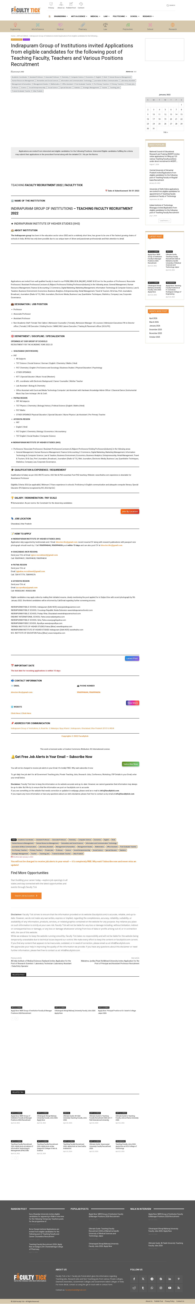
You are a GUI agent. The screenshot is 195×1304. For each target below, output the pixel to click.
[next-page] (16, 1018)
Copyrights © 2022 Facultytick (75, 736)
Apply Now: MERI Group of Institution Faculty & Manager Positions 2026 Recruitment (21, 1118)
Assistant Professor (36, 77)
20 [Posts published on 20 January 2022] (171, 119)
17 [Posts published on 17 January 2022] (154, 119)
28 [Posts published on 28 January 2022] (176, 124)
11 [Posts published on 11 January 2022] (159, 114)
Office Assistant (67, 84)
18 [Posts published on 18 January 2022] (159, 119)
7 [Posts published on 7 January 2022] (176, 109)
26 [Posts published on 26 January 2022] (165, 124)
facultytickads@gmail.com (75, 1290)
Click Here (15, 713)
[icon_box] (51, 6)
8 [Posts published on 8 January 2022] (181, 109)
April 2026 (153, 318)
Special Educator (66, 87)
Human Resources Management (23, 80)
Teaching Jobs (115, 87)
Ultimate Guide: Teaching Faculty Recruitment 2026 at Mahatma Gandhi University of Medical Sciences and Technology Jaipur (173, 261)
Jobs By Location (130, 511)
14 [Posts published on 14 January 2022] (176, 114)
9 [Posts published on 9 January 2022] (147, 114)
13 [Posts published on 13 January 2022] (171, 114)
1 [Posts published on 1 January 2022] (181, 105)
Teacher (104, 87)
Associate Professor (52, 77)
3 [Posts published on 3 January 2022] (153, 109)
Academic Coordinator (19, 77)
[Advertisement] (75, 127)
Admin (128, 71)
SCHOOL (26, 39)
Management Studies (40, 84)
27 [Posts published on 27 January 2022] (171, 124)
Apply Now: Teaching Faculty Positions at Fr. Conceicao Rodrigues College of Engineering (173, 290)
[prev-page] (12, 1018)
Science (23, 87)
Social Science (53, 87)
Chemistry (65, 77)
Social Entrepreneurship (37, 87)
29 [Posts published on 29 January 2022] (181, 124)
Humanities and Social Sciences (47, 80)
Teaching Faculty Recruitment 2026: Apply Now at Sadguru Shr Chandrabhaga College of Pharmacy (46, 1247)
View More (133, 703)
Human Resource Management (120, 77)
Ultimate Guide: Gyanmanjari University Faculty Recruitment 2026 (100, 1146)
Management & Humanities (21, 84)
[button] (170, 5)
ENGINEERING (120, 1141)
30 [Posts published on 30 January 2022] (148, 128)
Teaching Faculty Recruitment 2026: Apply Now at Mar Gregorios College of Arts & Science (47, 1147)
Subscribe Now (130, 764)
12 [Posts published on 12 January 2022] (165, 114)
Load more (165, 221)
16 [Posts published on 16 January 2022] (148, 119)
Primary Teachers (118, 84)
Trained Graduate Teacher (21, 91)
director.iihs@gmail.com (66, 542)
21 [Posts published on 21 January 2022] (176, 119)
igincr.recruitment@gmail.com (44, 555)
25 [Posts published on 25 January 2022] (159, 124)
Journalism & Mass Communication (106, 80)
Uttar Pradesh (38, 91)
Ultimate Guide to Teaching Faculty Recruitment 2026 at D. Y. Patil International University (100, 1118)
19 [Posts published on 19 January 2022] (165, 119)
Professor (15, 87)
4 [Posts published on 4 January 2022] (159, 109)
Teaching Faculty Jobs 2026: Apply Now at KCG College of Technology (126, 1146)
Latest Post (132, 658)
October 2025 (154, 337)
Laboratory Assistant (128, 80)
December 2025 (155, 330)
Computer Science (77, 77)
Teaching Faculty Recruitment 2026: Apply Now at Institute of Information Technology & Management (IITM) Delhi (22, 1147)
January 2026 (154, 326)
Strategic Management (91, 87)
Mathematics (55, 84)
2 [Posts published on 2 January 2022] (147, 109)
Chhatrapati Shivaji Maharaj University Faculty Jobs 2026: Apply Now (47, 1118)
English (98, 77)
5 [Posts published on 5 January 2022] (165, 109)
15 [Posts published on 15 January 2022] (181, 114)
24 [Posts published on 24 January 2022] (154, 124)
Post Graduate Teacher (83, 84)
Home (13, 36)
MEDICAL (66, 1113)
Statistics (77, 87)
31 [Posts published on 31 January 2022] (154, 128)
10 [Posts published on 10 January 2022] (154, 114)
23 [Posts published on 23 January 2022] (148, 124)
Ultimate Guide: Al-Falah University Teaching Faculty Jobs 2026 (75, 1118)
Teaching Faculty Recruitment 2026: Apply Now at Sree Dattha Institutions (74, 1146)
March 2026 (154, 322)
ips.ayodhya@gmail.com (26, 587)
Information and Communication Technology (76, 80)
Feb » (166, 132)
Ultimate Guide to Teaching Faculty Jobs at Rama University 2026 (127, 1118)
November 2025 (155, 333)
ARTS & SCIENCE (22, 36)
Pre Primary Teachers (101, 84)
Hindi (105, 77)
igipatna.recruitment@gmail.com (30, 571)
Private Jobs (130, 84)
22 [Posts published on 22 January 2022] (181, 119)
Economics (90, 77)
